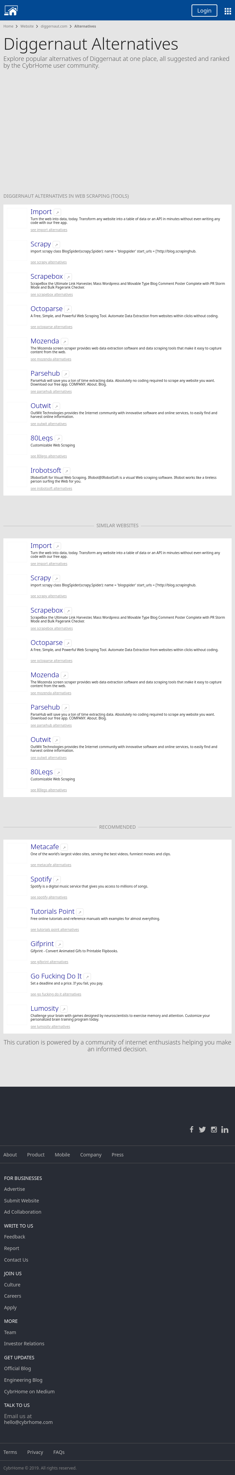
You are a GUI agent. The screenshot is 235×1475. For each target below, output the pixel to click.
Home (8, 26)
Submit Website (21, 1200)
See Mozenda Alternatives (51, 359)
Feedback (14, 1236)
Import (41, 211)
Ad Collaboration (22, 1212)
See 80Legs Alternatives (49, 456)
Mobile (62, 1154)
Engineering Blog (23, 1380)
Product (35, 1154)
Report (11, 1248)
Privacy (35, 1452)
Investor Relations (24, 1343)
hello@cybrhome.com (28, 1422)
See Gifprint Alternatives (49, 961)
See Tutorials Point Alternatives (55, 929)
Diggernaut (19, 196)
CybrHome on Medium (29, 1391)
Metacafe (45, 846)
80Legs (42, 438)
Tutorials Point (52, 911)
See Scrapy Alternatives (49, 262)
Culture (12, 1284)
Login (204, 10)
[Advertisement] (117, 135)
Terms (10, 1452)
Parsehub (45, 373)
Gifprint (42, 943)
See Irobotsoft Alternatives (51, 488)
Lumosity (44, 1008)
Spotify (41, 879)
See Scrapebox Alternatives (52, 294)
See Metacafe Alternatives (51, 864)
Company (91, 1154)
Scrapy (41, 244)
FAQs (59, 1452)
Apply (10, 1307)
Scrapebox (47, 276)
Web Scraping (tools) (102, 196)
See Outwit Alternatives (49, 423)
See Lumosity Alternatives (50, 1026)
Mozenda (45, 341)
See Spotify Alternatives (49, 897)
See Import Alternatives (49, 229)
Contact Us (16, 1260)
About (10, 1154)
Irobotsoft (46, 470)
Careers (12, 1296)
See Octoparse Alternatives (51, 326)
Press (118, 1154)
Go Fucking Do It (56, 976)
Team (10, 1332)
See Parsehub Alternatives (51, 391)
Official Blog (17, 1368)
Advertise (14, 1189)
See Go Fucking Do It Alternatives (56, 994)
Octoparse (46, 308)
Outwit (41, 405)
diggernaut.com (54, 26)
